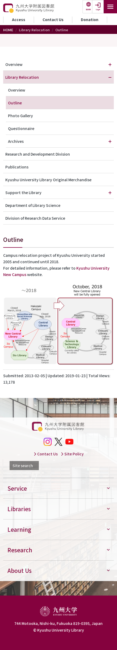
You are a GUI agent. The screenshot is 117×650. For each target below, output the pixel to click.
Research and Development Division (37, 154)
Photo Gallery (20, 115)
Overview (14, 64)
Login (98, 9)
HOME (8, 29)
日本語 (88, 9)
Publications (16, 167)
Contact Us (53, 19)
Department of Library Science (32, 205)
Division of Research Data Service (35, 218)
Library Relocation (22, 77)
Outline (15, 102)
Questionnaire (21, 128)
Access (18, 19)
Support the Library (23, 192)
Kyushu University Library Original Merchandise (48, 179)
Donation (89, 19)
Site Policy (72, 453)
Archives (16, 141)
